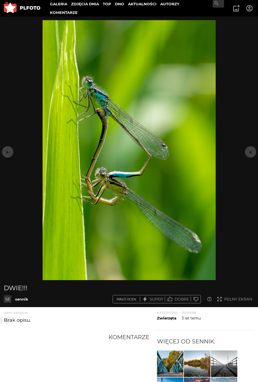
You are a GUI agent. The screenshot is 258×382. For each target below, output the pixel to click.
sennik (21, 299)
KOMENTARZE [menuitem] (64, 12)
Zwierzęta (166, 318)
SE (7, 299)
